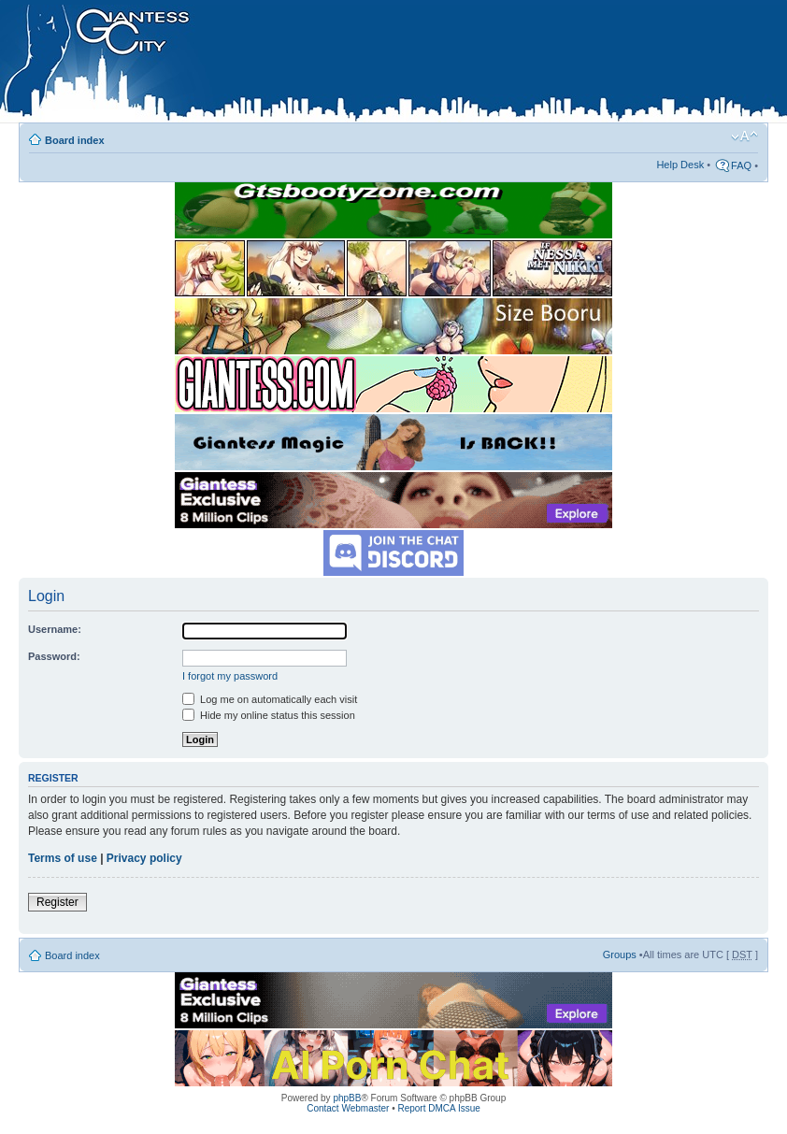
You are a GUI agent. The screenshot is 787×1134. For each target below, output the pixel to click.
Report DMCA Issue (438, 1108)
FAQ (741, 165)
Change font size (744, 136)
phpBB (347, 1098)
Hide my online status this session (268, 715)
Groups (620, 954)
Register (57, 902)
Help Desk (680, 164)
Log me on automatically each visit (269, 699)
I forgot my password (230, 676)
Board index (75, 140)
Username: (54, 629)
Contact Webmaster (348, 1108)
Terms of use (62, 858)
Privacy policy (144, 858)
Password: (54, 656)
